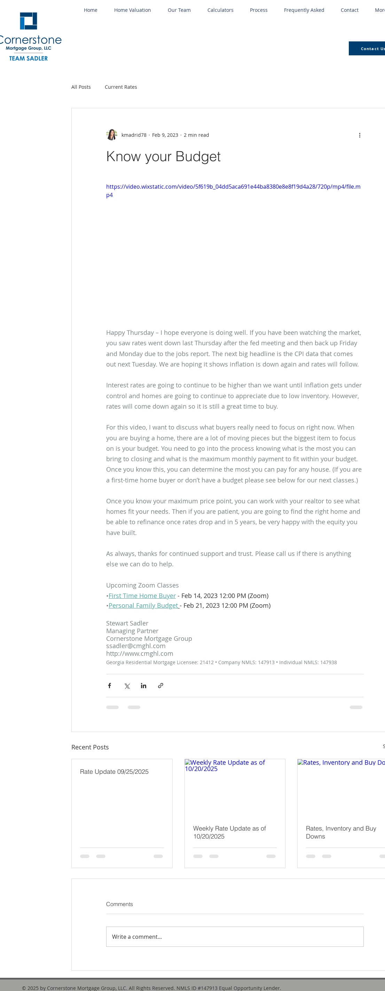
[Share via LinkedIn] (143, 685)
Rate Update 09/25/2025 (114, 772)
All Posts (81, 87)
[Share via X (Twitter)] (126, 685)
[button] (220, 10)
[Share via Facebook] (109, 685)
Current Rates (121, 87)
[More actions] (359, 135)
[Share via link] (160, 685)
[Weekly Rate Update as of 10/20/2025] (235, 787)
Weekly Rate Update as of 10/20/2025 (229, 832)
